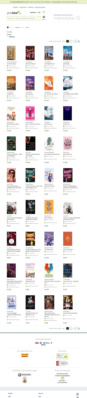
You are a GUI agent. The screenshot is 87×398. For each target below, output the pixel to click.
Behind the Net (49, 186)
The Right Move (49, 64)
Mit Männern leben (13, 124)
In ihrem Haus (11, 64)
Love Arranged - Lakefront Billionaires (14, 314)
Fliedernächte (30, 281)
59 (75, 41)
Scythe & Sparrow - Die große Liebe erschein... (33, 250)
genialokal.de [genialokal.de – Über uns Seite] (18, 2)
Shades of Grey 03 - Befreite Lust (32, 314)
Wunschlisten (23, 7)
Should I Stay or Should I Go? (52, 282)
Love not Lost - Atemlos (71, 281)
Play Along (29, 94)
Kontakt (10, 393)
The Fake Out (48, 249)
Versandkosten (66, 375)
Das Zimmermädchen (70, 313)
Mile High (66, 64)
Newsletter (30, 7)
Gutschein (15, 7)
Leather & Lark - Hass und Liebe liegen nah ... (34, 187)
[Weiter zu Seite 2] (79, 41)
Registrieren (33, 12)
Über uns (40, 393)
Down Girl (66, 124)
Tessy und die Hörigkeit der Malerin (14, 218)
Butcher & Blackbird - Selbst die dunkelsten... (71, 187)
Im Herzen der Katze (51, 94)
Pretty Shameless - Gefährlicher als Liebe (14, 187)
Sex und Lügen (68, 249)
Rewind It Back (30, 64)
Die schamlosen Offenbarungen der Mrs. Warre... (52, 314)
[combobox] (22, 18)
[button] (44, 18)
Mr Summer (48, 124)
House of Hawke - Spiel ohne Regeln (14, 155)
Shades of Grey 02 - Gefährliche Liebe (32, 218)
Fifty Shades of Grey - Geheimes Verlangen (14, 250)
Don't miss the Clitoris (33, 124)
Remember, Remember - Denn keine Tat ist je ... (15, 282)
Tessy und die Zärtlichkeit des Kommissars (71, 218)
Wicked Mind (67, 154)
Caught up (10, 94)
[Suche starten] (38, 18)
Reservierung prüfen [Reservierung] (40, 7)
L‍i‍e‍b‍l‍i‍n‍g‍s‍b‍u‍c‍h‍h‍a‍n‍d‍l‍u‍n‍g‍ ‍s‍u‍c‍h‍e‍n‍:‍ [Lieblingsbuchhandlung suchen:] (63, 15)
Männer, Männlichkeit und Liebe (33, 155)
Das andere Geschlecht (52, 154)
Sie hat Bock (48, 218)
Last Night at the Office (70, 94)
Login (39, 12)
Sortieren (9, 34)
